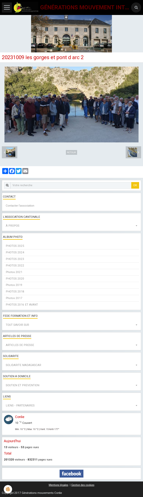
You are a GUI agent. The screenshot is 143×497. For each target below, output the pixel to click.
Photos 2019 (14, 285)
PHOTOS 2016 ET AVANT (22, 304)
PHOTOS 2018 (15, 291)
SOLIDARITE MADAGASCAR (23, 365)
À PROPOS (12, 225)
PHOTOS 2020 (15, 278)
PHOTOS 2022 (15, 265)
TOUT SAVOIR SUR (17, 325)
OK (135, 185)
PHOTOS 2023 (15, 259)
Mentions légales (58, 485)
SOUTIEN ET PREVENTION (22, 385)
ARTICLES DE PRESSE (20, 345)
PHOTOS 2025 (15, 246)
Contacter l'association (20, 205)
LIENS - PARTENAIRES (20, 405)
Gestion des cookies (82, 485)
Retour (71, 152)
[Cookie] (8, 489)
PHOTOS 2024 (15, 252)
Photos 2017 (14, 298)
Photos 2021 (14, 272)
